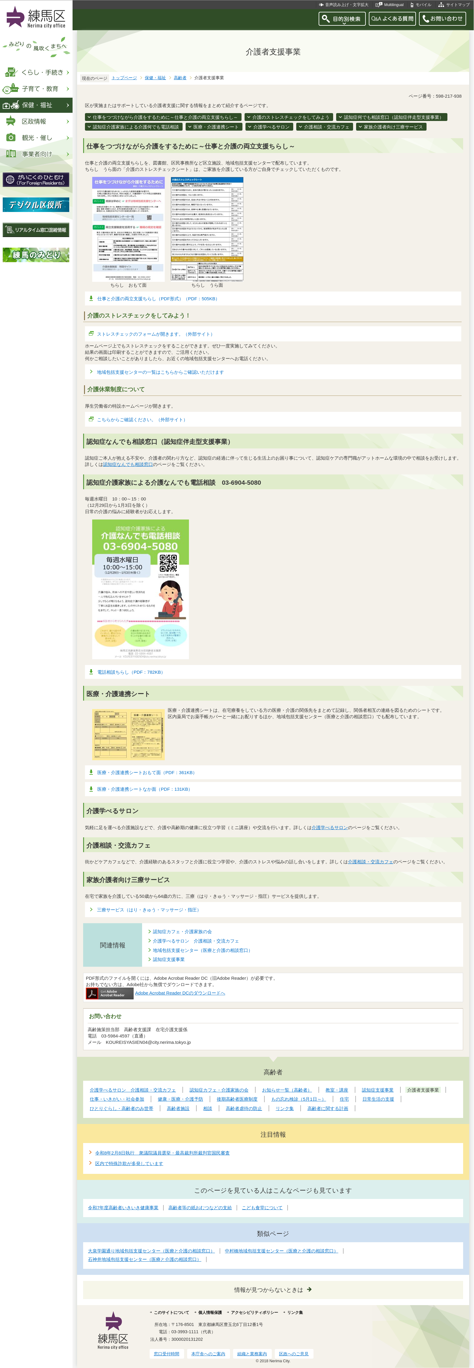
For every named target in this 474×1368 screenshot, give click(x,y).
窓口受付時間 (166, 1353)
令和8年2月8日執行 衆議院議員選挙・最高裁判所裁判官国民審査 (162, 1152)
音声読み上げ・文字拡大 (346, 4)
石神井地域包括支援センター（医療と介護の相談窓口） (144, 1259)
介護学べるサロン (271, 126)
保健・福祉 (155, 78)
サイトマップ (458, 4)
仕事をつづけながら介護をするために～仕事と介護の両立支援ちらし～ (165, 117)
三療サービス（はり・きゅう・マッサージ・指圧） (149, 909)
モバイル (423, 4)
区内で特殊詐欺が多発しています (129, 1163)
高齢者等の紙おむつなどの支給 (200, 1207)
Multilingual (394, 4)
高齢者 (180, 78)
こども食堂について (262, 1207)
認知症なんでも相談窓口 (128, 464)
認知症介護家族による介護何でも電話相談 (136, 126)
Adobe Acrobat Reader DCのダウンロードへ (155, 992)
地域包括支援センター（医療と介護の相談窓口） (203, 950)
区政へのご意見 (294, 1353)
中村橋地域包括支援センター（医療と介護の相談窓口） (281, 1250)
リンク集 (295, 1312)
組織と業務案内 (252, 1353)
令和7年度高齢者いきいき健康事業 (123, 1207)
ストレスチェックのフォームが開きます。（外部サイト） (156, 334)
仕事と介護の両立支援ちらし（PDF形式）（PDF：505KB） (158, 298)
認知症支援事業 (169, 959)
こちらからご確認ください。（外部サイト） (142, 419)
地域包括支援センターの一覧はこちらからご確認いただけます (160, 372)
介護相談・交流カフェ (326, 126)
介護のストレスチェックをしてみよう (291, 117)
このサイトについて (171, 1312)
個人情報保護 (210, 1312)
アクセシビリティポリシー (254, 1312)
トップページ (124, 78)
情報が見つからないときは (268, 1290)
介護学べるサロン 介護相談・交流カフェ (196, 940)
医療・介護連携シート (216, 126)
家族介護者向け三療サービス (393, 126)
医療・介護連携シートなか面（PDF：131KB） (145, 789)
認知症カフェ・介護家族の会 (182, 931)
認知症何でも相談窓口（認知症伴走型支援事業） (394, 117)
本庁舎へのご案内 (208, 1353)
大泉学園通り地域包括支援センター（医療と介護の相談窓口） (151, 1250)
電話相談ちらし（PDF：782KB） (131, 672)
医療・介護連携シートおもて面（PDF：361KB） (147, 772)
